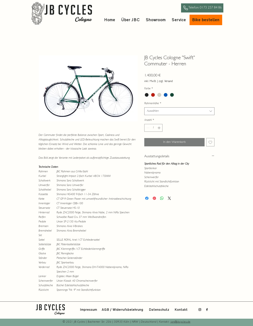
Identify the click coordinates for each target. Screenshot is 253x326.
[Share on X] (169, 198)
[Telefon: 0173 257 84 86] (202, 7)
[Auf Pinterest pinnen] (154, 198)
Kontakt (181, 309)
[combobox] (179, 111)
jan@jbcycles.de (180, 322)
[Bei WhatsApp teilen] (162, 198)
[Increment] (159, 128)
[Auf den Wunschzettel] (210, 142)
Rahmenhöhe (152, 103)
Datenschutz (159, 309)
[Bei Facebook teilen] (146, 198)
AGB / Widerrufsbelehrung (122, 309)
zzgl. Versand (166, 81)
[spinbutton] (153, 128)
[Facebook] (207, 309)
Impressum (88, 309)
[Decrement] (147, 128)
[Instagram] (200, 309)
